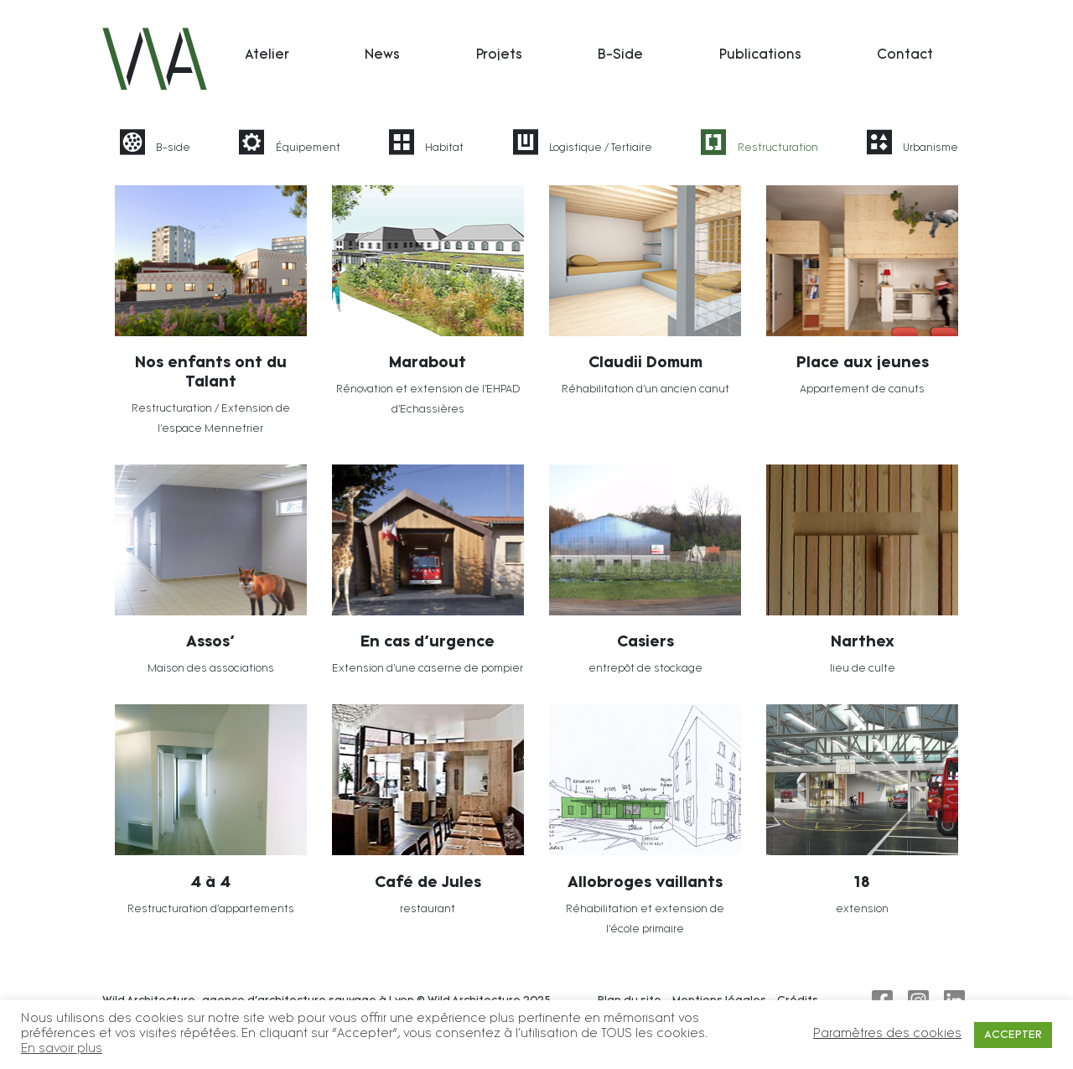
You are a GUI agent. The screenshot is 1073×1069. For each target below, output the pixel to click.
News (382, 55)
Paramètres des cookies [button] (887, 1034)
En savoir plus (61, 1049)
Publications (760, 55)
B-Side (620, 55)
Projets (499, 55)
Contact (905, 55)
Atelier (267, 55)
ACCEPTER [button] (1013, 1035)
